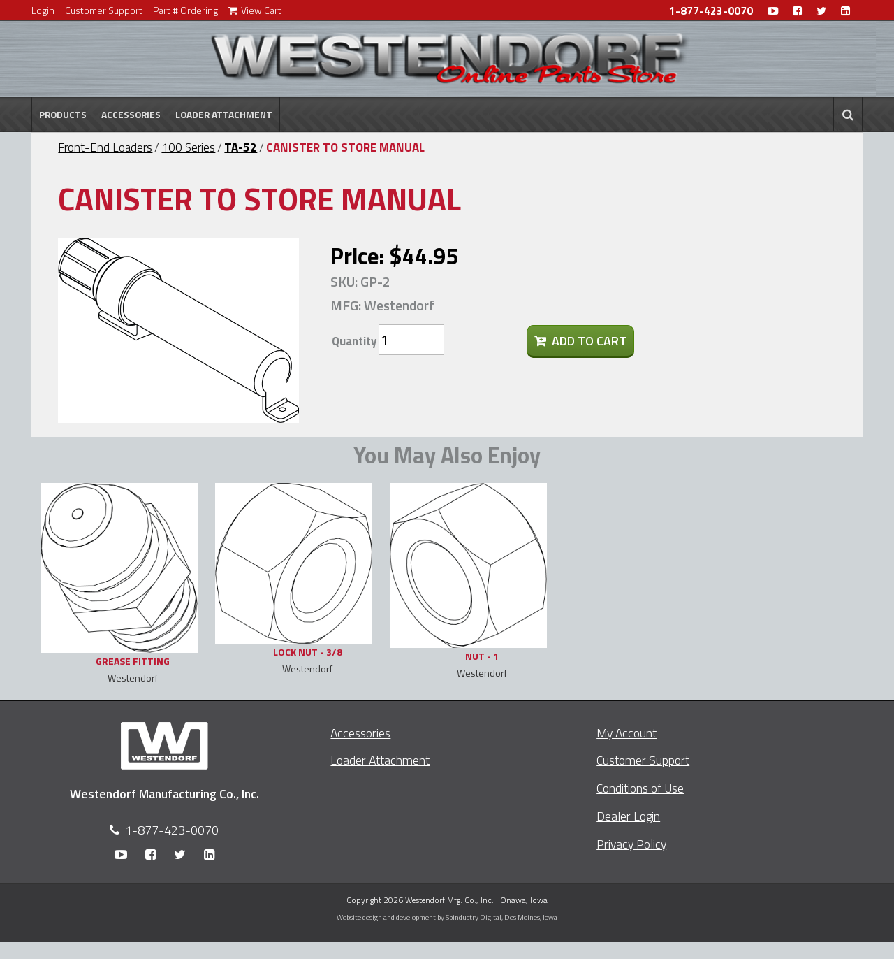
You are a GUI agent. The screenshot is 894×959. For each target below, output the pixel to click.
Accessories (131, 115)
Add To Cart (580, 340)
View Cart (254, 10)
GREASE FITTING (133, 661)
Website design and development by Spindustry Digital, (447, 917)
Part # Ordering (185, 10)
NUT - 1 (482, 656)
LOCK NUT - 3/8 (307, 651)
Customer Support (103, 10)
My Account (626, 732)
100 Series (188, 147)
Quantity (354, 341)
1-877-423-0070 (711, 11)
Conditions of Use (640, 788)
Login (42, 10)
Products (63, 115)
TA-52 (240, 147)
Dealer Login (628, 816)
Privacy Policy (631, 844)
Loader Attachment (223, 115)
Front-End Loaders (105, 147)
